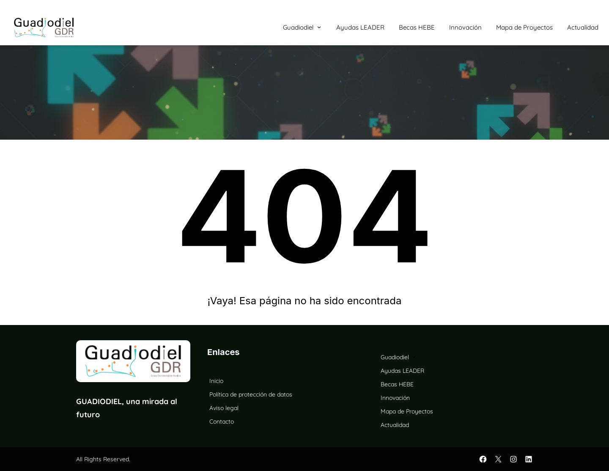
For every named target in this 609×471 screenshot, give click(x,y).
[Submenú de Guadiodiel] (319, 27)
